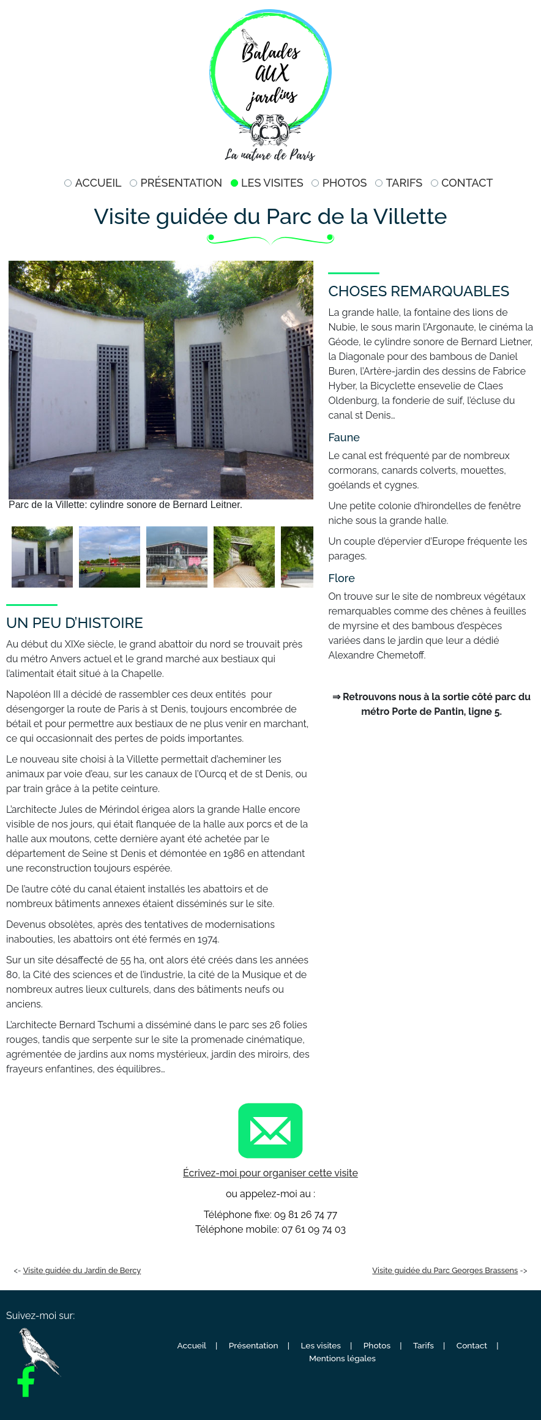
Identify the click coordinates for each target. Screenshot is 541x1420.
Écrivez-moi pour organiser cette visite (270, 1173)
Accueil (98, 182)
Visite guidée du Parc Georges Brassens (445, 1270)
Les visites (272, 182)
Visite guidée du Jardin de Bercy (82, 1270)
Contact (467, 182)
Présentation (182, 182)
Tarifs (404, 182)
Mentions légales (342, 1358)
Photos (345, 182)
